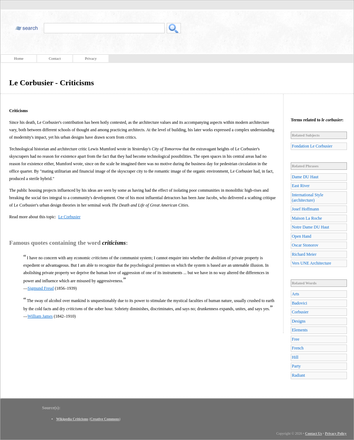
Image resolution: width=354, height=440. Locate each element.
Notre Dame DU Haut (310, 227)
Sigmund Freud (41, 288)
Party (296, 366)
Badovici (299, 303)
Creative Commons (104, 419)
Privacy (91, 58)
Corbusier (300, 311)
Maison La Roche (307, 218)
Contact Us (313, 433)
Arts (295, 293)
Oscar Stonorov (305, 245)
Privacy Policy (336, 433)
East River (300, 185)
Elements (300, 330)
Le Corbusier (69, 216)
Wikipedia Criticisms (72, 419)
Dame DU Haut (305, 176)
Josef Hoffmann (305, 209)
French (297, 348)
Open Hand (301, 236)
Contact (55, 58)
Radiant (298, 375)
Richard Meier (304, 254)
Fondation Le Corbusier (312, 146)
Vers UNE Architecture (311, 263)
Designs (299, 321)
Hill (295, 357)
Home (19, 58)
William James (40, 316)
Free (295, 339)
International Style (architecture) (307, 197)
